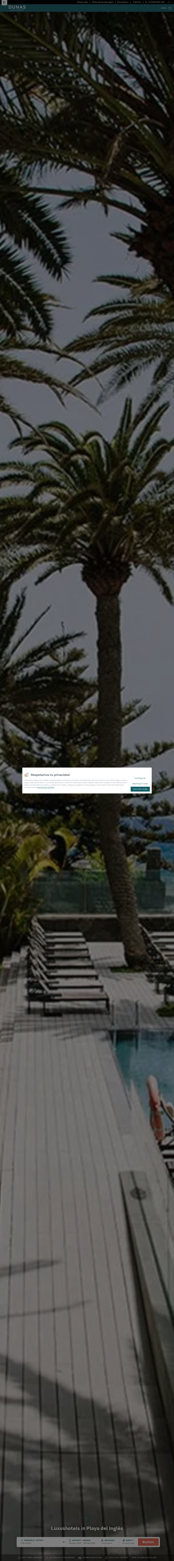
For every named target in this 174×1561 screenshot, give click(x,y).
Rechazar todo (140, 783)
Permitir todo (140, 789)
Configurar (140, 778)
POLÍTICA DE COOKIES (45, 787)
